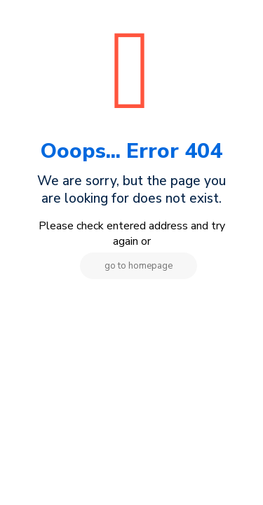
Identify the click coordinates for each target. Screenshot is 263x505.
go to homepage (138, 266)
